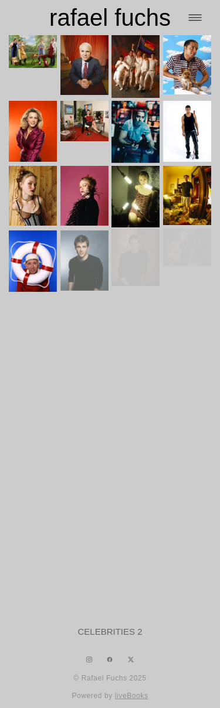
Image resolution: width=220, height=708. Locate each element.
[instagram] (88, 659)
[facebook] (110, 659)
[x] (131, 659)
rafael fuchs (110, 17)
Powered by (110, 696)
